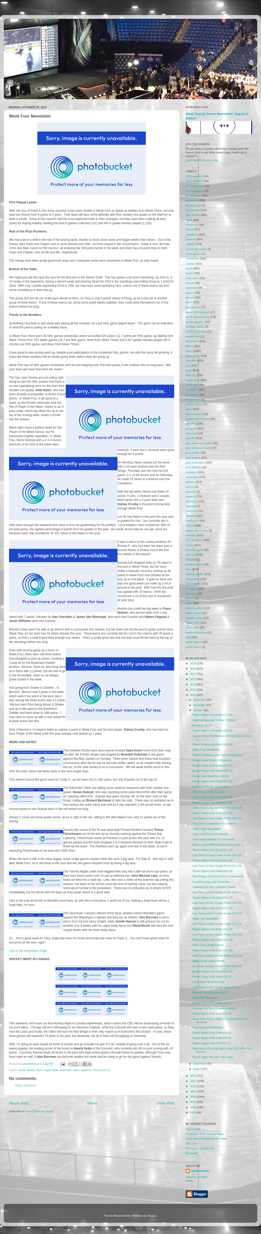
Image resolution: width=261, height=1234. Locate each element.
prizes (189, 486)
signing (190, 554)
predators (191, 472)
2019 (193, 663)
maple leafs (51, 1070)
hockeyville (192, 336)
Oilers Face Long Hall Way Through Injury (217, 807)
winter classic (194, 641)
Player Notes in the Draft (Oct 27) (212, 765)
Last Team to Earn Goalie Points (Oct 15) (217, 913)
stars (188, 569)
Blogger (152, 1215)
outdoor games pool (198, 418)
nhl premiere (193, 399)
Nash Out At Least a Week (208, 960)
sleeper (190, 559)
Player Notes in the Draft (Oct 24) (212, 797)
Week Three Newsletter (206, 828)
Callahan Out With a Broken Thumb (213, 887)
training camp (194, 617)
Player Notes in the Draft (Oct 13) (212, 929)
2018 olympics (194, 190)
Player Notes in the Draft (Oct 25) (212, 781)
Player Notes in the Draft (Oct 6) (211, 1003)
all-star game (193, 195)
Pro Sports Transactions (200, 1148)
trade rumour (193, 612)
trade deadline (194, 608)
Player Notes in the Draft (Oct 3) (211, 1037)
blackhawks (193, 210)
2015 (193, 684)
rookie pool (192, 520)
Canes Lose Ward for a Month (210, 776)
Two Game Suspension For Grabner (214, 823)
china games (193, 253)
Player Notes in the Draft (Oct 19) (212, 860)
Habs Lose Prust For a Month (210, 834)
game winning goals (198, 312)
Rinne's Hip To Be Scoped (208, 791)
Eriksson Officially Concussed (210, 786)
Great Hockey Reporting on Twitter (206, 1138)
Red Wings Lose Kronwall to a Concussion (218, 876)
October (198, 710)
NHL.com (191, 1143)
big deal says (194, 205)
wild (188, 637)
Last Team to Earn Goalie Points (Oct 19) (217, 855)
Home (92, 1103)
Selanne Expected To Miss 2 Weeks (214, 720)
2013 (193, 694)
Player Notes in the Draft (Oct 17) (212, 897)
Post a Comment (25, 1085)
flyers (189, 302)
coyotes (190, 263)
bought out (192, 224)
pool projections (195, 462)
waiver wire (192, 627)
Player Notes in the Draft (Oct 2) (211, 1043)
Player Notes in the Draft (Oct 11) (212, 950)
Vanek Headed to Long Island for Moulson (217, 754)
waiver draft (193, 622)
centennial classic (196, 249)
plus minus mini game (199, 443)
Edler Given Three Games (208, 945)
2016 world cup (195, 185)
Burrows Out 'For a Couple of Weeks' (214, 1008)
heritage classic (195, 326)
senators (191, 535)
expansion (192, 287)
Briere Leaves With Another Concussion (216, 844)
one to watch (193, 414)
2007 (193, 1101)
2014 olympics (194, 181)
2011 (193, 1080)
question (191, 491)
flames (190, 297)
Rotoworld (192, 1153)
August (198, 1068)
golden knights (194, 321)
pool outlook (193, 457)
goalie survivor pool (197, 316)
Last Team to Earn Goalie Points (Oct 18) (217, 865)
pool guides (193, 452)
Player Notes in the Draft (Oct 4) (211, 1032)
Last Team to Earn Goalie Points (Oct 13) (217, 923)
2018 (193, 668)
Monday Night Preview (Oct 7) (210, 992)
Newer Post (18, 1103)
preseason (192, 477)
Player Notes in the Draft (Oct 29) (212, 744)
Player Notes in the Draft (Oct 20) (212, 849)
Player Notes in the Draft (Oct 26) (212, 770)
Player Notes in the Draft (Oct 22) (212, 812)
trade (189, 603)
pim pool (191, 433)
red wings (191, 501)
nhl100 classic (194, 404)
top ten (190, 598)
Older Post (165, 1103)
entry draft (192, 278)
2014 (193, 689)
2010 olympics (194, 176)
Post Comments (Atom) (39, 1111)
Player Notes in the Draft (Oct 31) (212, 714)
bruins (189, 229)
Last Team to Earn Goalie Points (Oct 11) (217, 955)
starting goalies (195, 574)
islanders (191, 360)
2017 (193, 673)
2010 (193, 1086)
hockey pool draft (196, 331)
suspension (193, 578)
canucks (191, 239)
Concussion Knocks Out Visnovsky (213, 839)
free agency (193, 307)
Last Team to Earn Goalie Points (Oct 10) (217, 966)
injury (39, 1070)
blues (189, 219)
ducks (22, 1070)
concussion (192, 258)
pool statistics (194, 467)
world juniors (193, 647)
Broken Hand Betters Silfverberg (211, 760)
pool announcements (198, 447)
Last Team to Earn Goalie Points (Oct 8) (216, 987)
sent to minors (101, 1070)
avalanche (192, 200)
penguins (191, 428)
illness (31, 1070)
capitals (190, 244)
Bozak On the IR (202, 725)
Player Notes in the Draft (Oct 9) (211, 976)
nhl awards (192, 394)
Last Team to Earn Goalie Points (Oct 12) (217, 934)
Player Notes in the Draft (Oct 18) (212, 870)
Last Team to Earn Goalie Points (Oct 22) (217, 818)
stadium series (194, 564)
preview (190, 481)
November (200, 705)
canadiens (192, 234)
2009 (193, 1091)
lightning (191, 375)
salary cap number (197, 530)
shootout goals (194, 549)
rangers (190, 496)
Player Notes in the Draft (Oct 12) (212, 939)
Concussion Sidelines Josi (208, 981)
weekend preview (196, 632)
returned (191, 515)
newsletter (65, 1070)
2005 (193, 1112)
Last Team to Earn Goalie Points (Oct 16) (217, 902)
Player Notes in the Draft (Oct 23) (212, 802)
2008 (193, 1096)
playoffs (190, 438)
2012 (193, 1075)
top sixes (191, 593)
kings (189, 370)
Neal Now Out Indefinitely (207, 1027)
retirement (192, 510)
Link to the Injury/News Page (28, 951)
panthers (86, 1070)
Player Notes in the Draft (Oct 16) (212, 908)
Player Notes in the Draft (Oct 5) (211, 1013)
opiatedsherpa (200, 1170)
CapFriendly (193, 1129)
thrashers (191, 588)
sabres (190, 525)
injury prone (193, 355)
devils (189, 268)
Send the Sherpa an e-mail (202, 160)
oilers (76, 1070)
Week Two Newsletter (205, 918)
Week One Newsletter (205, 997)
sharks (190, 545)
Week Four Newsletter (205, 749)
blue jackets (193, 214)
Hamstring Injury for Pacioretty (210, 881)
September (200, 1063)
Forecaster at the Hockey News (205, 1133)
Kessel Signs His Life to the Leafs (212, 1057)
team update (193, 583)
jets (188, 365)
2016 (193, 679)
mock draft (192, 384)
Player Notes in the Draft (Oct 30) (212, 730)
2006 (193, 1107)
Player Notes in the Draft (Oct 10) (212, 971)
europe (190, 282)
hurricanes (192, 341)
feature (190, 292)
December (200, 699)
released (191, 506)
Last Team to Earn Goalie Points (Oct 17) (217, 892)
